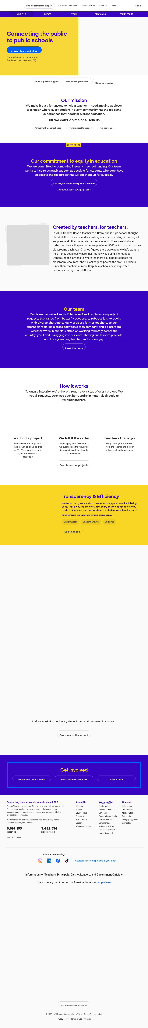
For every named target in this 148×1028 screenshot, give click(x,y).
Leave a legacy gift (107, 830)
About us (103, 6)
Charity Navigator (91, 523)
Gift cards (103, 813)
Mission (79, 806)
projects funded (56, 829)
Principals (63, 874)
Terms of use (76, 1017)
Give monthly (104, 823)
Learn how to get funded (76, 83)
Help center (127, 806)
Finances (80, 816)
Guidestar (109, 523)
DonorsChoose (14, 5)
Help (114, 6)
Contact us (126, 823)
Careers (79, 823)
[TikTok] (67, 861)
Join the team (105, 128)
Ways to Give (106, 802)
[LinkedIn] (49, 861)
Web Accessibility (83, 826)
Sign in (138, 6)
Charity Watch (70, 523)
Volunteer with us (106, 826)
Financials (100, 15)
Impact (47, 15)
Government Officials (110, 874)
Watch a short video (26, 53)
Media (124, 813)
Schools (87, 1017)
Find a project (105, 806)
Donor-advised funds (108, 816)
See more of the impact (74, 735)
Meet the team (74, 348)
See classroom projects (74, 465)
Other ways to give (104, 83)
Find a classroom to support (39, 6)
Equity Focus (126, 15)
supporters (22, 829)
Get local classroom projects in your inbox (95, 860)
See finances (72, 531)
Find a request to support (46, 83)
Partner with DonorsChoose (48, 128)
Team (74, 15)
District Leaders (80, 874)
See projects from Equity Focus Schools (74, 184)
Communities (127, 809)
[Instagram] (40, 861)
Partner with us (88, 6)
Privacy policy (62, 1017)
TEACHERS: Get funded (67, 6)
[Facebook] (58, 861)
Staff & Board (81, 820)
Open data (126, 816)
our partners (104, 882)
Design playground (130, 820)
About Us (21, 15)
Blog (131, 813)
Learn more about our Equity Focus (74, 191)
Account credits (105, 809)
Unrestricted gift (106, 833)
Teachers (50, 874)
